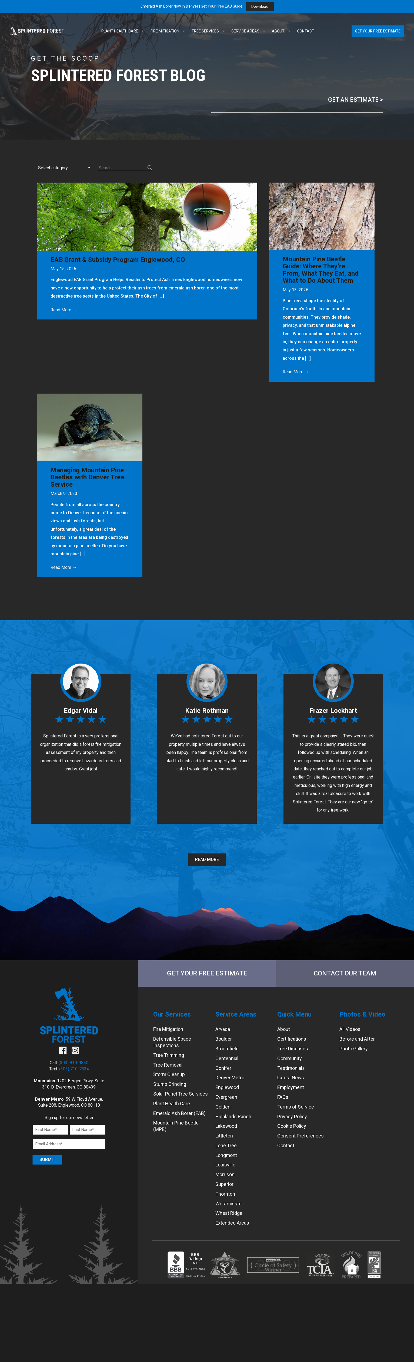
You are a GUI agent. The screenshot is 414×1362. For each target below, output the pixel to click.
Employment (291, 1087)
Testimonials (291, 1068)
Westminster (229, 1203)
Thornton (225, 1194)
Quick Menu (294, 1014)
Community (289, 1058)
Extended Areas (232, 1223)
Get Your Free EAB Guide (221, 6)
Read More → (64, 309)
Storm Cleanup (169, 1074)
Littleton (224, 1136)
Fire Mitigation (168, 31)
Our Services (172, 1014)
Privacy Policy (292, 1116)
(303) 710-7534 (74, 1068)
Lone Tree (226, 1145)
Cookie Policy (291, 1126)
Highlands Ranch (233, 1116)
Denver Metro (229, 1078)
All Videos (349, 1029)
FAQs (282, 1097)
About (282, 31)
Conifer (223, 1068)
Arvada (222, 1029)
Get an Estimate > (355, 99)
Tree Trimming (169, 1055)
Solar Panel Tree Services (180, 1094)
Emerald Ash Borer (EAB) (179, 1113)
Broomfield (227, 1048)
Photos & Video (362, 1014)
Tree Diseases (292, 1048)
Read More (207, 859)
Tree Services (209, 31)
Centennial (226, 1058)
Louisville (225, 1165)
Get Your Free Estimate (377, 31)
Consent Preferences (300, 1136)
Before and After (357, 1039)
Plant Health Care (123, 31)
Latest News (291, 1078)
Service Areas (248, 31)
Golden (223, 1107)
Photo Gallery (353, 1048)
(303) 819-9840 (73, 1062)
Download (259, 6)
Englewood (227, 1087)
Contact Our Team (345, 973)
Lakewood (226, 1126)
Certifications (291, 1039)
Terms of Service (295, 1107)
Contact (305, 31)
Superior (224, 1184)
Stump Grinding (169, 1084)
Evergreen (226, 1097)
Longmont (226, 1155)
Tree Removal (168, 1065)
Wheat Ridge (228, 1213)
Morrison (225, 1174)
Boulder (223, 1039)
